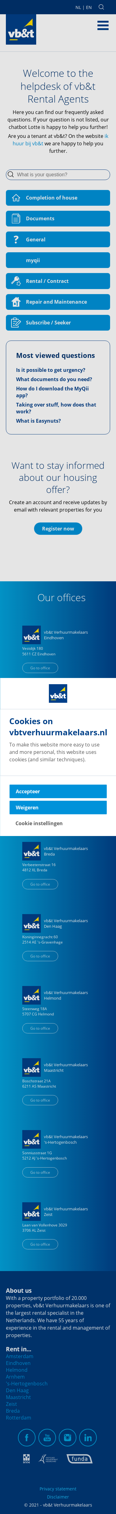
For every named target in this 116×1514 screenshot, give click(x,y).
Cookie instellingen (39, 823)
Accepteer (28, 791)
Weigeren (27, 807)
